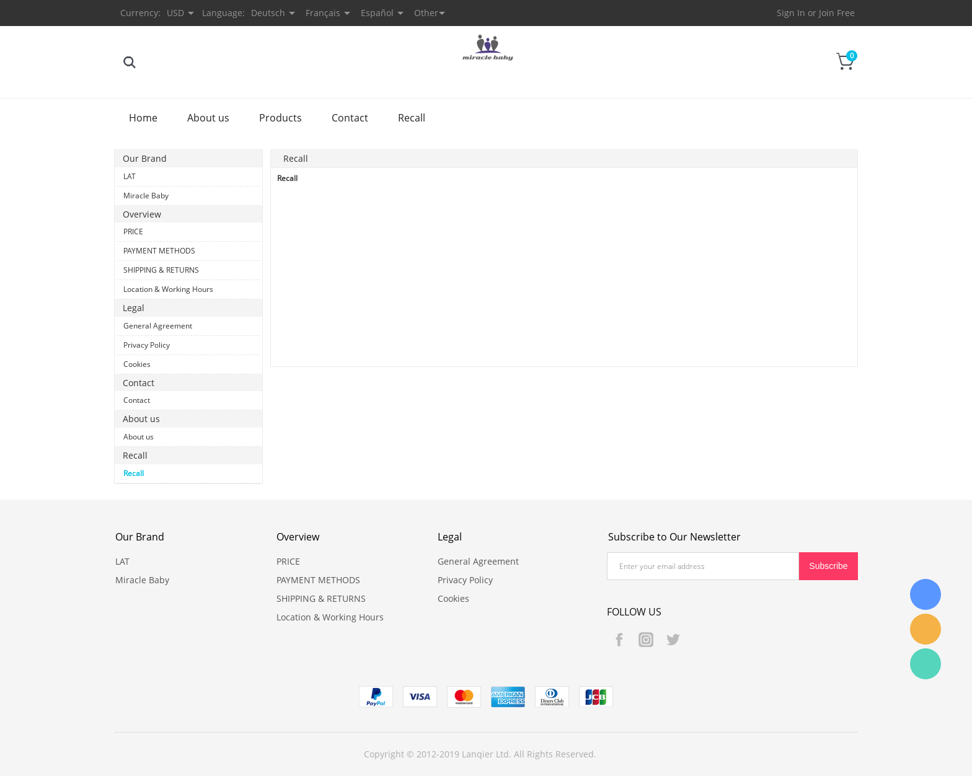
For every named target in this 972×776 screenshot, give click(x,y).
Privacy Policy (146, 345)
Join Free (837, 13)
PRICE (133, 231)
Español (377, 13)
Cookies (137, 364)
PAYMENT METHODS (159, 250)
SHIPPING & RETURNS (161, 270)
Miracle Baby (146, 195)
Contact (350, 118)
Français (323, 13)
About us (208, 118)
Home (143, 118)
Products (280, 118)
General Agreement (157, 325)
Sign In (791, 13)
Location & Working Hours (168, 289)
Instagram (646, 639)
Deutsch (268, 13)
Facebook (619, 639)
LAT (129, 176)
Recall (411, 118)
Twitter (672, 639)
